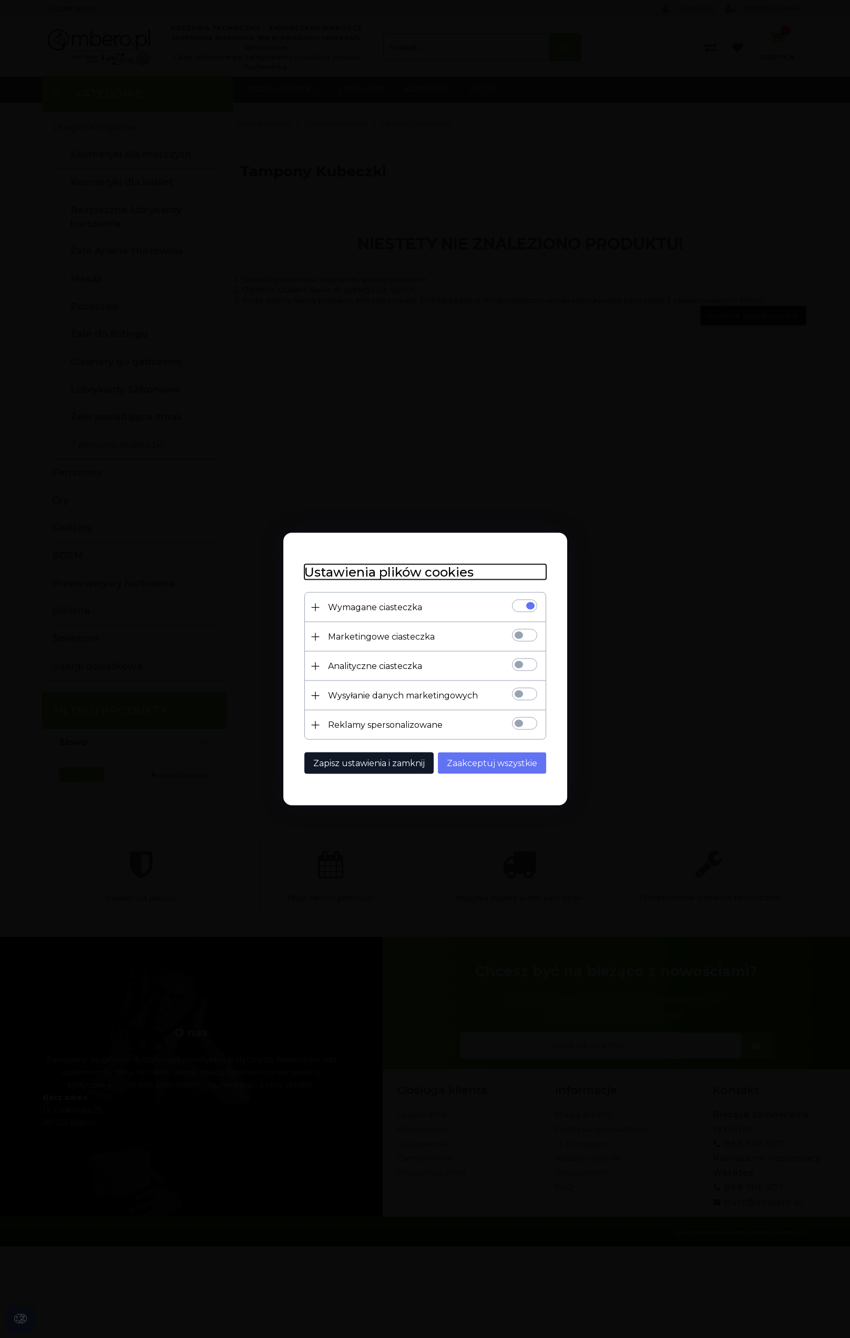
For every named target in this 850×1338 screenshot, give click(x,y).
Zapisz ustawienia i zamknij (369, 763)
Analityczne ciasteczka (375, 666)
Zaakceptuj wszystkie (492, 763)
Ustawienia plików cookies (389, 572)
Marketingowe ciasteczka (381, 637)
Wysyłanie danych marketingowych (403, 696)
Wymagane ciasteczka (375, 607)
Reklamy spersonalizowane (385, 725)
